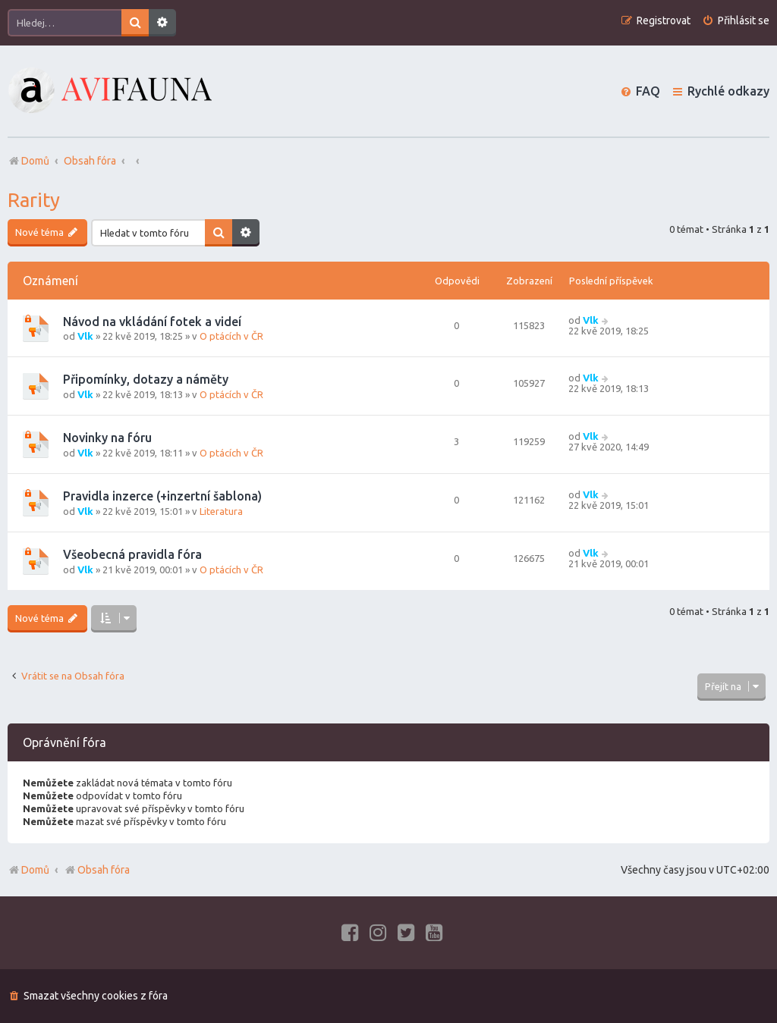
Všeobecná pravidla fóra (132, 554)
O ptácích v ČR (231, 336)
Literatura (221, 511)
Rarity (34, 200)
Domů (35, 870)
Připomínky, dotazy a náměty (145, 379)
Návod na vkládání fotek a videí (152, 321)
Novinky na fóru (107, 437)
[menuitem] (735, 21)
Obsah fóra (97, 870)
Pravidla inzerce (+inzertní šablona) (162, 496)
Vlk (85, 336)
